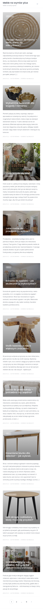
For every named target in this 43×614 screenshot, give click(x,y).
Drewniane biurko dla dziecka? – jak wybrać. (18, 454)
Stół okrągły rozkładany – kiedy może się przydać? (20, 518)
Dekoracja (10, 16)
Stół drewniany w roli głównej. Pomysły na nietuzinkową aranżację (19, 565)
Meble (8, 147)
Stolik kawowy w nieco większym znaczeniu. (18, 347)
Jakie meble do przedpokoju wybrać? (18, 230)
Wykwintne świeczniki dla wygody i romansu (20, 104)
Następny (31, 602)
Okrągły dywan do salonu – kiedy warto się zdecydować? (21, 42)
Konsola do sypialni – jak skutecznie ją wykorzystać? (21, 282)
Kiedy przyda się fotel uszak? (18, 175)
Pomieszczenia (11, 494)
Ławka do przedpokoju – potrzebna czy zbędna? (19, 391)
